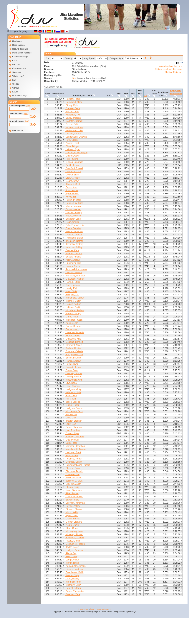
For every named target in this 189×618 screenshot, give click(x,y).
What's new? (18, 76)
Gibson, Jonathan (74, 162)
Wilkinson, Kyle (73, 392)
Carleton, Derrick (73, 121)
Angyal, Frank (72, 143)
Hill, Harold (71, 414)
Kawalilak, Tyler (73, 114)
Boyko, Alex (71, 187)
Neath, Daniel (72, 525)
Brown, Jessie (72, 178)
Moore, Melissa (73, 215)
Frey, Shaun (71, 455)
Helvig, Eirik (71, 288)
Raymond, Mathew (74, 537)
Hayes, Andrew (73, 361)
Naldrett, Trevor (73, 367)
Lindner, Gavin (72, 155)
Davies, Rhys (72, 433)
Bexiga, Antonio (73, 256)
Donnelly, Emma (73, 373)
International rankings (22, 53)
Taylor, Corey (72, 547)
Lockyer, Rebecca (74, 550)
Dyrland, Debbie (73, 234)
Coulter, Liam (72, 174)
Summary (16, 72)
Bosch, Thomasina (74, 591)
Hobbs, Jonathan (74, 231)
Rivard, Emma (72, 540)
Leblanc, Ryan (72, 149)
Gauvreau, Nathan (74, 279)
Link (74, 78)
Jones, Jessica (72, 402)
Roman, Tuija (72, 575)
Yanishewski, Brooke (75, 449)
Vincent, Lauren (73, 133)
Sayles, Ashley (72, 506)
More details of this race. (171, 66)
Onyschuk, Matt (73, 338)
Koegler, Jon (71, 323)
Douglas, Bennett (74, 342)
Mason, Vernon (73, 206)
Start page (17, 41)
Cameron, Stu (72, 474)
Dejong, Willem (73, 376)
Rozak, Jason (72, 329)
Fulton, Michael (73, 200)
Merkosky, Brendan (75, 275)
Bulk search (17, 130)
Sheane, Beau (72, 468)
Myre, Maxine (72, 193)
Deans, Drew (72, 181)
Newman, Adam (73, 477)
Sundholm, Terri (73, 263)
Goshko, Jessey (73, 212)
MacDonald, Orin (73, 380)
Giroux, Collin (72, 124)
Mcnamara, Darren (74, 297)
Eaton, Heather (73, 209)
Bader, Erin (71, 395)
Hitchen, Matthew (74, 569)
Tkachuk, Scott (72, 184)
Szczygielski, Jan (74, 354)
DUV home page (19, 95)
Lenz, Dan (70, 424)
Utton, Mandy (72, 578)
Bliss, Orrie (71, 556)
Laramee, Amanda (74, 332)
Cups (14, 60)
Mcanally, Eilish (73, 585)
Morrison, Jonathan (75, 446)
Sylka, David (71, 515)
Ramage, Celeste (74, 351)
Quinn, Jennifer (73, 228)
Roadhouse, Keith (74, 572)
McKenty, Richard (74, 534)
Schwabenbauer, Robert (77, 465)
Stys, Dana (71, 383)
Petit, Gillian (71, 140)
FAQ (14, 80)
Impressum (83, 609)
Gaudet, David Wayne (76, 152)
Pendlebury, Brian (74, 203)
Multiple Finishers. (174, 72)
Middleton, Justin (73, 320)
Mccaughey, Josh (74, 531)
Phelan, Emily (72, 487)
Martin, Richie (72, 563)
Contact (15, 88)
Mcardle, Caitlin (73, 301)
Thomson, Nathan (74, 241)
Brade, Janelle (72, 335)
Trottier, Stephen (73, 421)
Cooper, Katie (72, 250)
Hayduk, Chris (72, 282)
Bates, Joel (71, 443)
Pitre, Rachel (72, 493)
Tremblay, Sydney (74, 244)
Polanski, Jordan (73, 458)
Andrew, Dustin (73, 348)
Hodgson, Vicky (73, 389)
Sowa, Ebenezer (73, 427)
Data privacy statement (100, 609)
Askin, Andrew (72, 260)
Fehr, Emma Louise (75, 225)
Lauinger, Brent (73, 452)
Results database (20, 49)
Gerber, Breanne (73, 522)
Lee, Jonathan (72, 430)
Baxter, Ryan (72, 364)
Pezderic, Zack (73, 99)
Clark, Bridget (72, 146)
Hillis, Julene (71, 159)
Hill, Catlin (70, 398)
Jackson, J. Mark (73, 481)
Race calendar (18, 45)
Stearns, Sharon (73, 509)
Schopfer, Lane (73, 219)
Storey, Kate (71, 105)
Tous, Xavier (71, 190)
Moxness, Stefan (73, 253)
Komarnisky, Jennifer (76, 566)
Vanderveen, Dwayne (76, 137)
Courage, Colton (73, 462)
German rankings (20, 57)
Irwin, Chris (71, 291)
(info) (28, 106)
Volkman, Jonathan (75, 503)
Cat (145, 95)
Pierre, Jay (71, 553)
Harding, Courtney (74, 436)
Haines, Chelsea (73, 266)
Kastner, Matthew (74, 127)
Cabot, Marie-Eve (74, 496)
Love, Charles (72, 386)
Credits (15, 84)
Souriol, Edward (73, 588)
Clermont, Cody (73, 171)
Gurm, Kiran (71, 316)
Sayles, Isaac (72, 499)
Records (16, 64)
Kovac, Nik (71, 196)
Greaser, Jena (72, 108)
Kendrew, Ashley (73, 247)
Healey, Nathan (73, 304)
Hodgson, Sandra (74, 408)
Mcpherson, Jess (74, 411)
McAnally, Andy (73, 582)
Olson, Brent (71, 370)
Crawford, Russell (74, 168)
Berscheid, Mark (73, 102)
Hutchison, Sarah (74, 238)
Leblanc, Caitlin (73, 307)
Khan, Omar (71, 528)
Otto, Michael (72, 439)
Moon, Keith (71, 512)
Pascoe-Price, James (76, 269)
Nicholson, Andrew (74, 310)
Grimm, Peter (72, 405)
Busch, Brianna (73, 357)
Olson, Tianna (72, 518)
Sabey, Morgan (73, 118)
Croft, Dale (71, 417)
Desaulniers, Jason (75, 544)
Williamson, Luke (74, 130)
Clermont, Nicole (73, 345)
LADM (15, 92)
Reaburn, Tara (72, 594)
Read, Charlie (72, 222)
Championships (19, 68)
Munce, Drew (72, 111)
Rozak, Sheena (73, 326)
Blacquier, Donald (74, 471)
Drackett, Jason (73, 484)
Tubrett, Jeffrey (73, 313)
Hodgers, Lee (72, 294)
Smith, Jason (72, 165)
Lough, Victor (72, 559)
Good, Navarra (72, 285)
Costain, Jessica (73, 272)
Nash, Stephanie (73, 490)
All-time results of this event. (169, 69)
